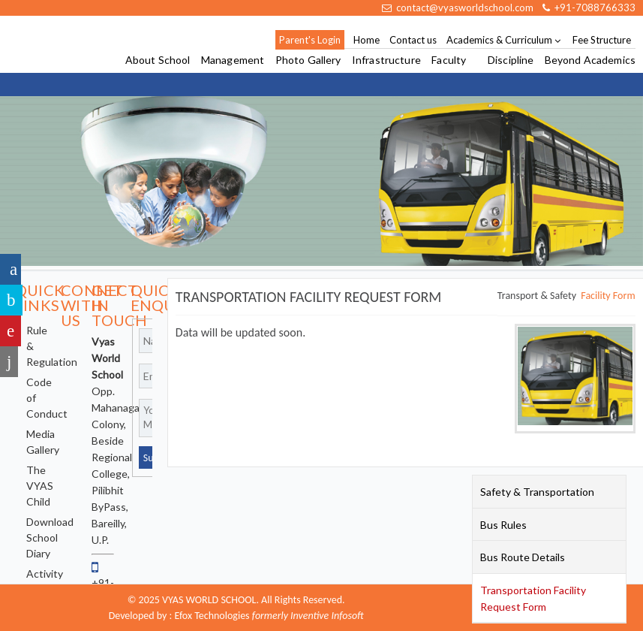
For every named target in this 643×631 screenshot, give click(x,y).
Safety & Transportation (537, 491)
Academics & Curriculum (499, 40)
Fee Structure (601, 40)
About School (158, 60)
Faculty (448, 60)
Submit (149, 457)
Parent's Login (310, 40)
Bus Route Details (522, 557)
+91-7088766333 (588, 8)
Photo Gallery (308, 60)
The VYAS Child (39, 485)
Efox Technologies (211, 615)
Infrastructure (386, 60)
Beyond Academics (590, 60)
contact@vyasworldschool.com (457, 8)
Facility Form (608, 295)
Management (232, 60)
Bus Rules (503, 524)
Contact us (413, 40)
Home (366, 40)
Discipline (510, 60)
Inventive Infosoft (327, 615)
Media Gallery (42, 441)
